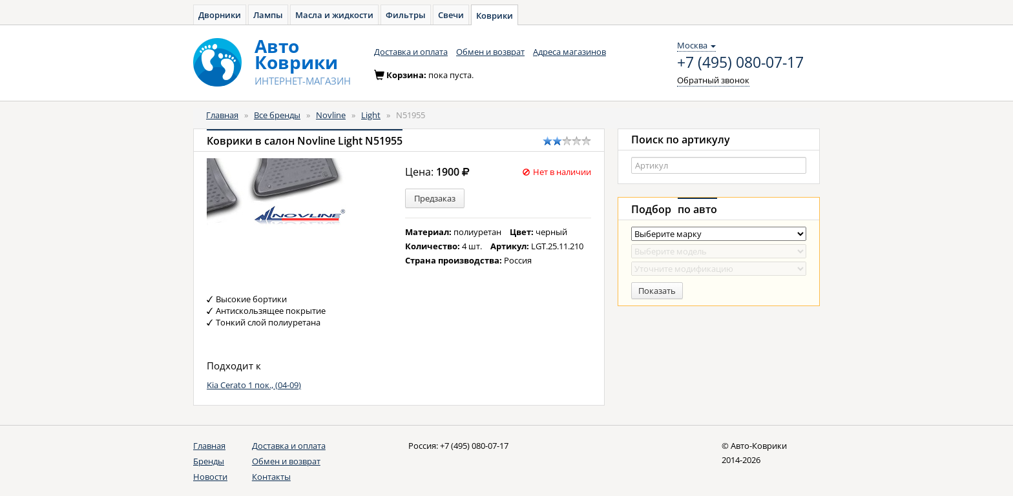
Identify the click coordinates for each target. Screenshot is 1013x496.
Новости (210, 476)
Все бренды (277, 115)
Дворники (219, 15)
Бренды (208, 461)
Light (371, 115)
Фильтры (406, 15)
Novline (331, 115)
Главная (222, 115)
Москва (696, 45)
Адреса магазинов (569, 51)
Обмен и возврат (490, 51)
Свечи (451, 15)
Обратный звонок (713, 80)
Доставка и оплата (411, 51)
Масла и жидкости (334, 15)
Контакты (271, 476)
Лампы (268, 15)
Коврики (494, 15)
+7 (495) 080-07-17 (740, 63)
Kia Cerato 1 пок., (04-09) (254, 385)
